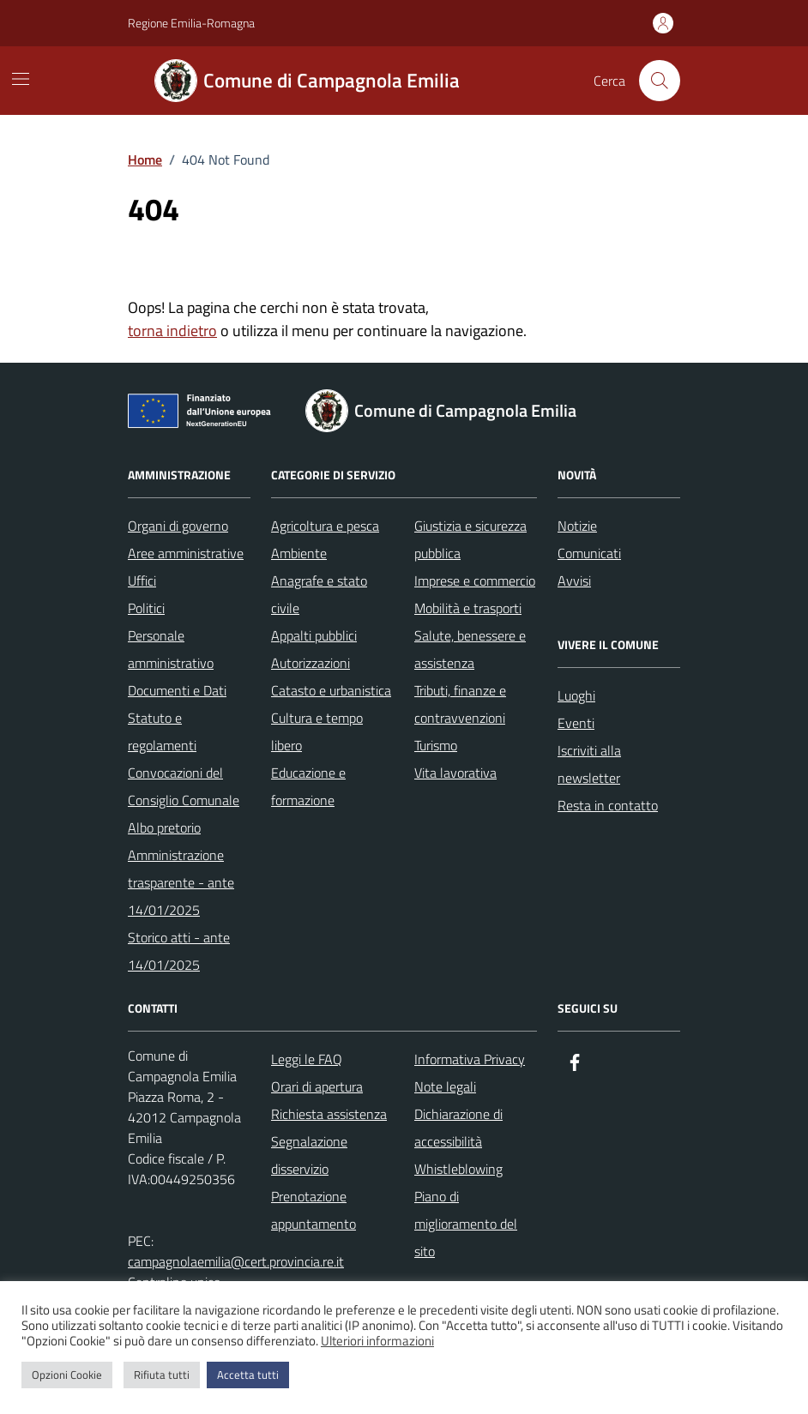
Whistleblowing (458, 1168)
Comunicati (589, 553)
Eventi (576, 723)
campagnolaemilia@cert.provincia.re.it (236, 1261)
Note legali (445, 1086)
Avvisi (574, 580)
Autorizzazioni (310, 663)
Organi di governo (178, 525)
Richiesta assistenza (329, 1114)
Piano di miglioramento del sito (465, 1223)
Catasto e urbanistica (331, 690)
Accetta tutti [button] (248, 1374)
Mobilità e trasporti (468, 608)
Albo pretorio (164, 827)
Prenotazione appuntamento (313, 1210)
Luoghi (576, 695)
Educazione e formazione (308, 786)
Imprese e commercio (474, 580)
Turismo (435, 745)
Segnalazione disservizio (309, 1155)
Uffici (142, 580)
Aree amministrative (186, 553)
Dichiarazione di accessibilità (458, 1128)
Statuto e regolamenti (162, 731)
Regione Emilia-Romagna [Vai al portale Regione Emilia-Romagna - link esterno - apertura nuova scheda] (191, 23)
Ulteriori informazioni (377, 1341)
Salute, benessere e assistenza (470, 649)
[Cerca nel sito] (659, 80)
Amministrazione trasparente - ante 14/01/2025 (181, 882)
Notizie (577, 525)
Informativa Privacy (469, 1059)
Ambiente (299, 553)
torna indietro (172, 330)
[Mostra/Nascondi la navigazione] (20, 79)
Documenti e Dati (177, 690)
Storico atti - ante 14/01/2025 (179, 951)
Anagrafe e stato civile (319, 594)
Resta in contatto (608, 805)
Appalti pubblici (314, 635)
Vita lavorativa (455, 772)
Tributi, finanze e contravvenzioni (460, 704)
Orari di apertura (317, 1086)
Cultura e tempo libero (317, 731)
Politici (146, 608)
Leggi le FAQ (306, 1059)
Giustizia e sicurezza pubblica (470, 539)
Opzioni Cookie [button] (67, 1374)
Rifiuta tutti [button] (162, 1374)
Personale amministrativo (171, 649)
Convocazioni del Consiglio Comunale (183, 786)
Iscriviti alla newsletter (589, 764)
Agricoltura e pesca (325, 525)
